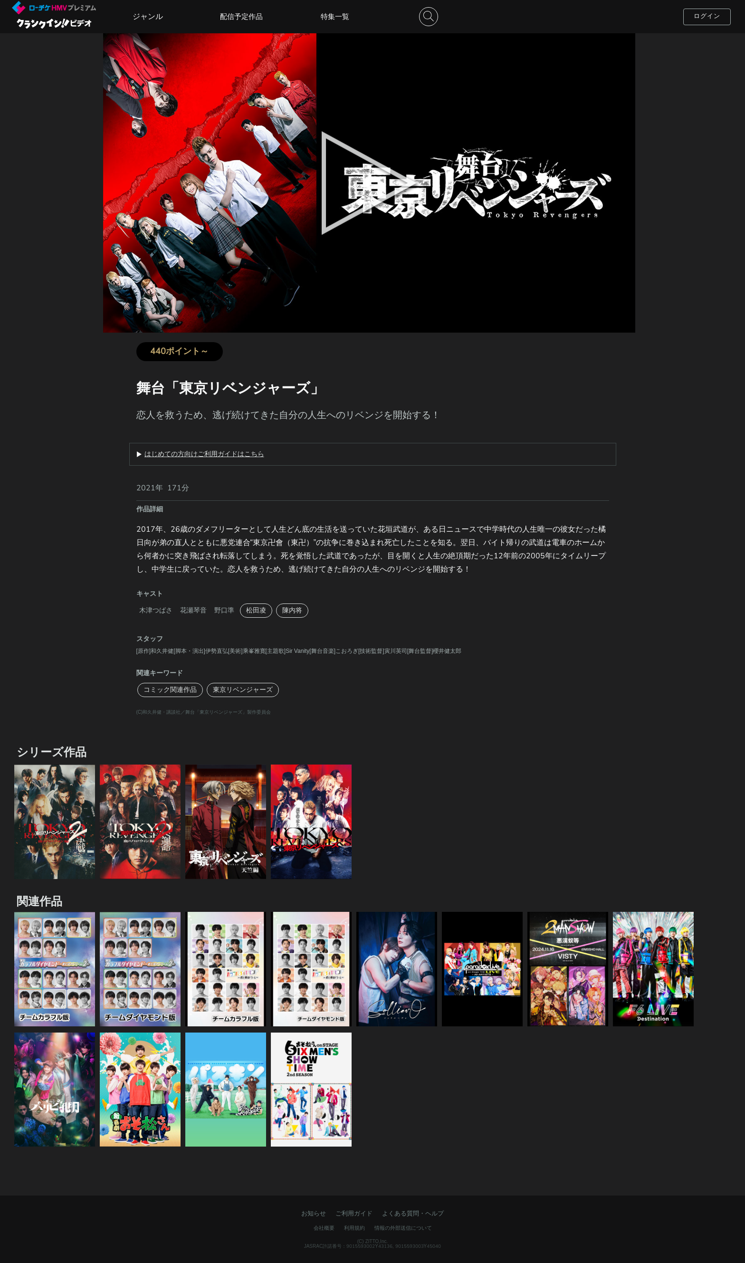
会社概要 (324, 1228)
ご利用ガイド (353, 1213)
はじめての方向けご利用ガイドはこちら (204, 454)
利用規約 (354, 1228)
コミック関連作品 (170, 689)
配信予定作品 (241, 16)
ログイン (707, 16)
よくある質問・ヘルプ (413, 1213)
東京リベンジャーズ (243, 689)
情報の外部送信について (403, 1228)
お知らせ (313, 1213)
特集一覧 (335, 16)
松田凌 (256, 610)
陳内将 (292, 610)
